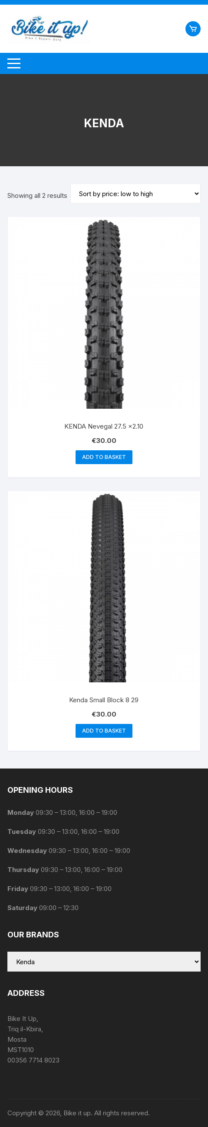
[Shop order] (135, 193)
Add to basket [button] (104, 457)
